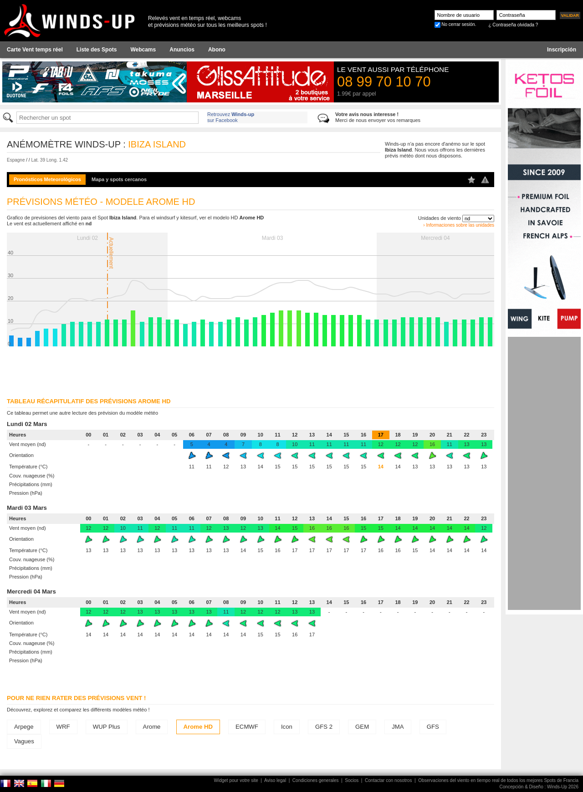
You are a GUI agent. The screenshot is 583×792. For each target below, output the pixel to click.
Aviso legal (275, 780)
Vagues (24, 741)
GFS (433, 726)
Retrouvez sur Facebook (230, 117)
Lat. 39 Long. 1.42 (49, 159)
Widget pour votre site (236, 780)
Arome (152, 726)
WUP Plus (106, 726)
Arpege (24, 726)
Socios (351, 780)
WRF (63, 726)
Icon (286, 726)
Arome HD (198, 726)
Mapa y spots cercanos (119, 179)
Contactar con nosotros (388, 780)
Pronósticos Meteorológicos (47, 179)
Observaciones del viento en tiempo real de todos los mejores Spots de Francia (498, 780)
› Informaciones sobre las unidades (458, 225)
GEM (362, 726)
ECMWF (246, 726)
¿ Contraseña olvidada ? (513, 24)
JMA (398, 726)
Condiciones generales (315, 780)
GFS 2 (323, 726)
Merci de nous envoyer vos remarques (377, 117)
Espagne (16, 159)
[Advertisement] (544, 473)
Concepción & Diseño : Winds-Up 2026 (539, 786)
